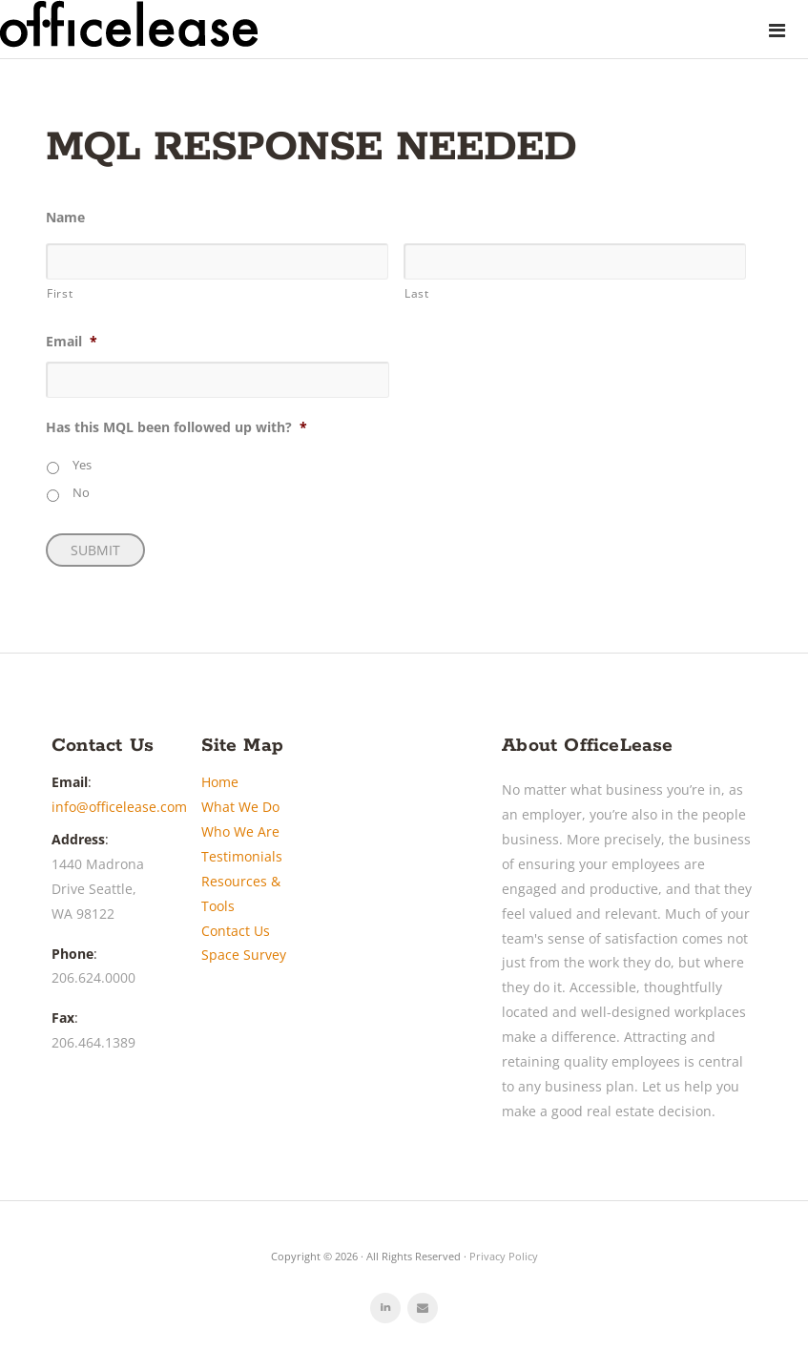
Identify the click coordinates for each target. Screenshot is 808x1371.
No (81, 493)
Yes (82, 465)
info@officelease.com (119, 807)
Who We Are (240, 831)
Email (71, 341)
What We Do (240, 807)
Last (416, 293)
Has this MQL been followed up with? (176, 427)
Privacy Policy (503, 1256)
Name (65, 217)
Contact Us (235, 931)
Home (219, 782)
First (60, 293)
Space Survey (243, 954)
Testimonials (241, 856)
